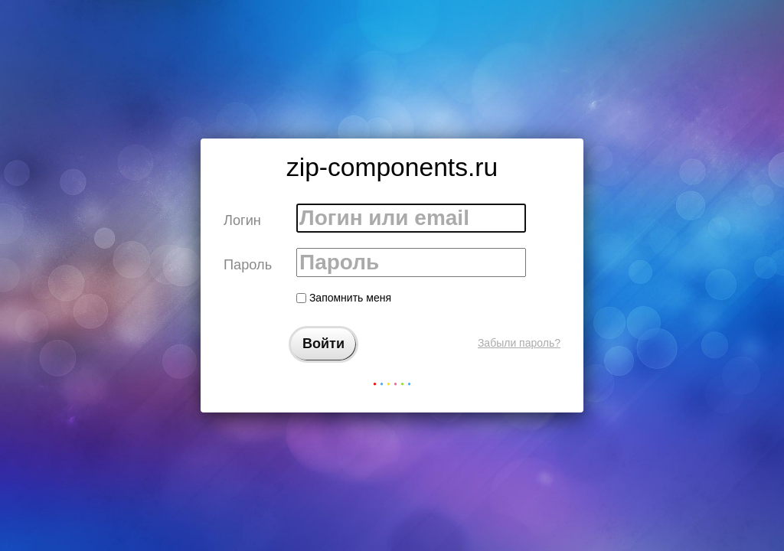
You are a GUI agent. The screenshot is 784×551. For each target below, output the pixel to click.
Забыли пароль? (519, 342)
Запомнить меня (343, 298)
